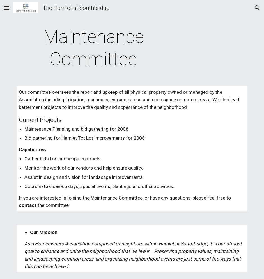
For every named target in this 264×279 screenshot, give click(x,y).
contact (27, 205)
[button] (6, 7)
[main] (94, 48)
